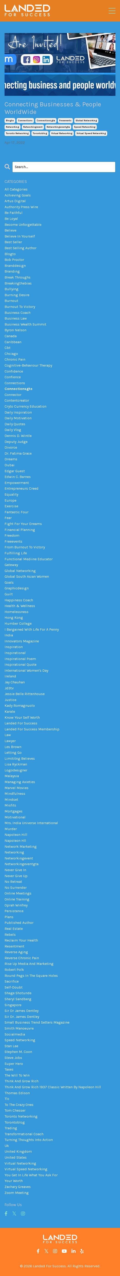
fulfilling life (16, 553)
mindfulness (15, 793)
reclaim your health (21, 940)
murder (11, 829)
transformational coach (24, 1134)
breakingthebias (18, 283)
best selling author (20, 248)
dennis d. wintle (18, 436)
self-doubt (14, 987)
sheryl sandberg (18, 999)
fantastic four (16, 512)
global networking (86, 120)
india (9, 635)
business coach (18, 312)
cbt (7, 347)
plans (9, 917)
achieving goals (18, 195)
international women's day (26, 670)
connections (25, 120)
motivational (15, 817)
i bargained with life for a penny (32, 629)
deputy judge (16, 441)
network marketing (21, 846)
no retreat (13, 881)
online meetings (18, 893)
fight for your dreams (23, 524)
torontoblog (40, 133)
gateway (11, 565)
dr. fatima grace (18, 453)
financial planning (20, 530)
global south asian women (27, 576)
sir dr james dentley (21, 1010)
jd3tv (9, 688)
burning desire (17, 295)
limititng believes (20, 758)
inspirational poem (20, 659)
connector (13, 394)
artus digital (15, 201)
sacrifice (12, 981)
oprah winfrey (16, 905)
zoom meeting (17, 1192)
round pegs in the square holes (31, 975)
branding (12, 271)
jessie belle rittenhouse (25, 694)
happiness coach (19, 600)
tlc (7, 1098)
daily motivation (18, 418)
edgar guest (15, 471)
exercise (11, 506)
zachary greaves (18, 1187)
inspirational (15, 653)
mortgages (14, 811)
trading (11, 1128)
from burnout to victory (25, 547)
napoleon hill (16, 834)
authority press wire (21, 207)
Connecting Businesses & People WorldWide (53, 108)
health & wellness (20, 606)
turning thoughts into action (29, 1140)
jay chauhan (15, 682)
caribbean (13, 342)
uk (7, 1145)
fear (8, 518)
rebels (10, 934)
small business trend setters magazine (37, 1022)
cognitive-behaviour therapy (28, 365)
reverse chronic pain (22, 958)
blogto (10, 120)
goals (9, 582)
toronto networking (17, 133)
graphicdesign (17, 588)
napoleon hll (15, 840)
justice (10, 700)
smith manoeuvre (19, 1028)
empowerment (17, 483)
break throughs (18, 277)
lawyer (10, 741)
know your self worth (22, 717)
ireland (10, 676)
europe (10, 500)
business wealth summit (25, 324)
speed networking (84, 127)
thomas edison (17, 1093)
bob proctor (14, 259)
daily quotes (15, 424)
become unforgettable (23, 224)
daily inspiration (18, 412)
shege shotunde (18, 993)
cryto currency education (25, 406)
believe (10, 230)
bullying (11, 289)
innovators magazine (22, 641)
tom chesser (15, 1110)
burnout (11, 300)
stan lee (11, 1046)
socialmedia (15, 1034)
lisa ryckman (16, 764)
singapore (13, 1005)
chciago (11, 353)
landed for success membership (32, 729)
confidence (14, 371)
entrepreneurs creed (21, 488)
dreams (11, 459)
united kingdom (18, 1151)
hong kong (14, 617)
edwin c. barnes (18, 477)
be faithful (14, 212)
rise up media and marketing (29, 963)
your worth (14, 1181)
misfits (10, 805)
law (8, 735)
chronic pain (15, 359)
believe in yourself (20, 236)
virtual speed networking (91, 133)
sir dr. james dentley (22, 1016)
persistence (14, 911)
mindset (11, 799)
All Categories (16, 189)
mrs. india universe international (31, 823)
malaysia (12, 776)
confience (13, 377)
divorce (11, 447)
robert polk (14, 969)
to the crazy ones (19, 1104)
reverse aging (16, 952)
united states (16, 1157)
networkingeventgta (58, 127)
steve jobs (13, 1057)
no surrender (16, 887)
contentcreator (17, 400)
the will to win (17, 1075)
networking (12, 127)
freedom (12, 535)
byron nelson (15, 330)
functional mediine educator (29, 559)
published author (19, 922)
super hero (14, 1063)
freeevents (65, 120)
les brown (13, 747)
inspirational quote (20, 664)
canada (11, 336)
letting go (13, 752)
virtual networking (61, 133)
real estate (14, 928)
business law (16, 318)
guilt (9, 594)
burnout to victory (20, 306)
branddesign (15, 265)
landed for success (21, 723)
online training (17, 899)
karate (10, 711)
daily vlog (13, 430)
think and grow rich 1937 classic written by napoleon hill (53, 1087)
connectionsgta (46, 120)
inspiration (14, 647)
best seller (13, 242)
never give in (15, 870)
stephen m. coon (18, 1052)
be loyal (11, 218)
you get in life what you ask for (31, 1175)
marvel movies (16, 788)
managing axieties (20, 782)
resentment (14, 946)
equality (11, 494)
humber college (18, 623)
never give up (16, 876)
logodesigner (16, 770)
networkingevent (33, 127)
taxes (9, 1069)
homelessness (16, 612)
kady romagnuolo (20, 705)
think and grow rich (21, 1081)
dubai (10, 465)
